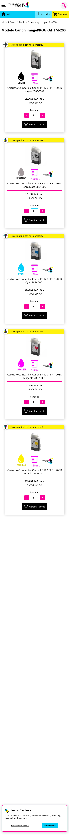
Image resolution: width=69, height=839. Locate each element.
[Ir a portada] (8, 14)
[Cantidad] (34, 115)
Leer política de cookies (15, 818)
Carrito (62, 14)
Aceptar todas (49, 825)
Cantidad (34, 109)
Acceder (45, 14)
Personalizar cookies (20, 825)
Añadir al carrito (34, 124)
